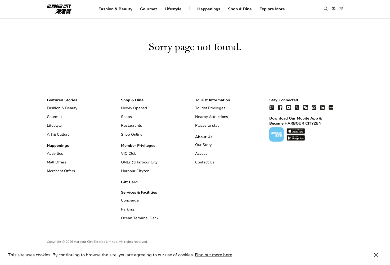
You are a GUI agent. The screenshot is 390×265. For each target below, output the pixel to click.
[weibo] (314, 107)
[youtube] (288, 107)
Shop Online (131, 134)
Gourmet (148, 9)
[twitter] (297, 107)
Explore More (272, 9)
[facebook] (280, 107)
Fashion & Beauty (115, 9)
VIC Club (129, 153)
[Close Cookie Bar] (379, 255)
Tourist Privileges (210, 108)
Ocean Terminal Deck (139, 218)
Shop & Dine (240, 9)
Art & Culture (58, 134)
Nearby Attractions (211, 116)
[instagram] (271, 107)
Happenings (208, 9)
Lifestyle (173, 9)
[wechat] (305, 107)
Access (201, 153)
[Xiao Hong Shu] (331, 107)
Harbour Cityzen (135, 170)
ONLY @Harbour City (139, 162)
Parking (127, 209)
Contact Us (204, 162)
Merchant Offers (61, 170)
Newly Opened (134, 108)
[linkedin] (322, 107)
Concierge (130, 200)
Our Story (203, 144)
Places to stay (207, 125)
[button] (326, 9)
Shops (126, 116)
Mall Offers (56, 162)
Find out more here (213, 255)
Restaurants (131, 125)
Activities (55, 153)
